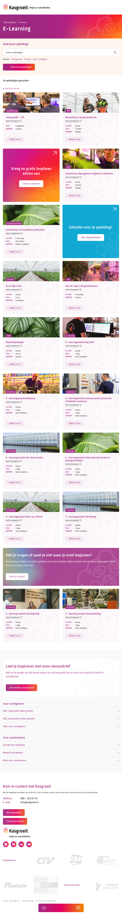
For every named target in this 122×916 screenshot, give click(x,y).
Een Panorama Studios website (46, 901)
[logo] (15, 7)
